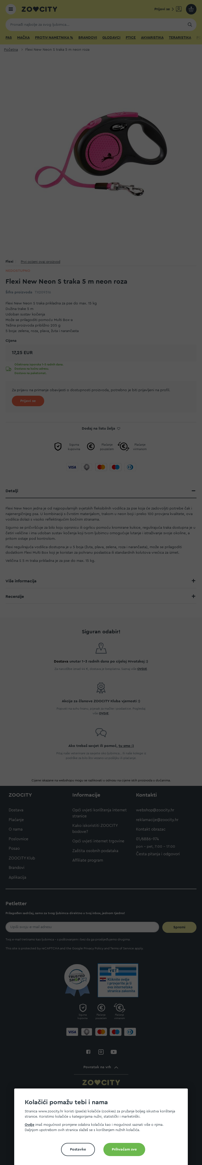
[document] (103, 1129)
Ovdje (29, 1124)
